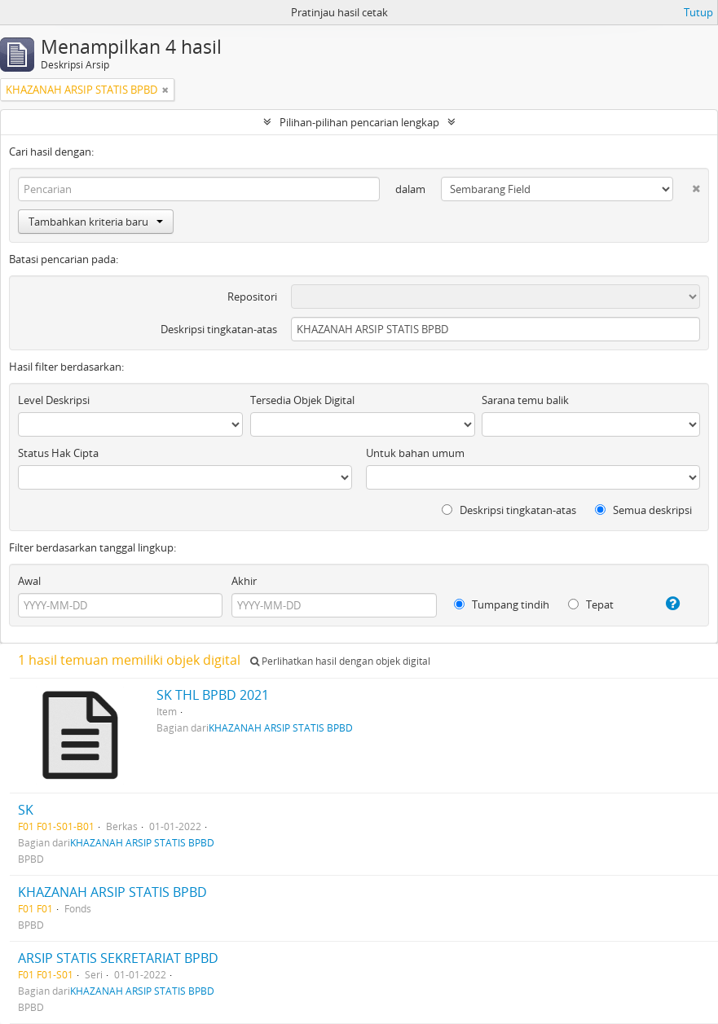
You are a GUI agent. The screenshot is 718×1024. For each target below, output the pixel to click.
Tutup (698, 12)
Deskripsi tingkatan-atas (219, 329)
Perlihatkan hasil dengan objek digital (340, 661)
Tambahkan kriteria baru (96, 221)
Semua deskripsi (643, 510)
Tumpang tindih (501, 604)
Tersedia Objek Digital (302, 400)
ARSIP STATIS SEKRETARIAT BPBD (118, 958)
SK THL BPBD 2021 (212, 695)
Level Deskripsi (54, 400)
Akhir (244, 581)
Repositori (252, 296)
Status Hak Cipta (58, 453)
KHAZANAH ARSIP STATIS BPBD (281, 727)
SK (25, 810)
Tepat (591, 604)
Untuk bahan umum (415, 453)
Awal (29, 581)
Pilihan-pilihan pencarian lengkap (359, 122)
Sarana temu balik (525, 400)
